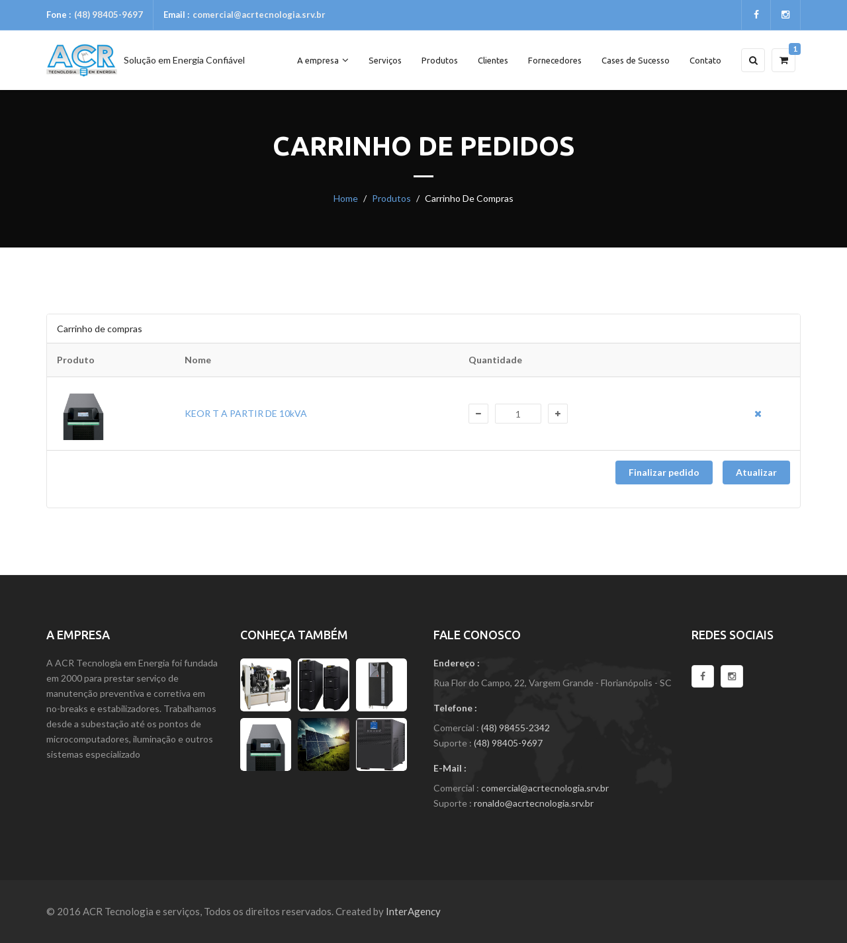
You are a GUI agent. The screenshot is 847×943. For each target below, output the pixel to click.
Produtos (440, 60)
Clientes (493, 60)
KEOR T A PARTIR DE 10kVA (246, 413)
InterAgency (413, 911)
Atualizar (756, 472)
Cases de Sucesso (636, 60)
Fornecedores (555, 60)
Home (346, 198)
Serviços (385, 60)
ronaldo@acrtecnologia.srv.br (534, 803)
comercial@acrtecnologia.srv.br (259, 14)
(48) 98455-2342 (515, 727)
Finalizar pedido (664, 472)
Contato (705, 60)
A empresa (323, 60)
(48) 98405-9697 (108, 14)
